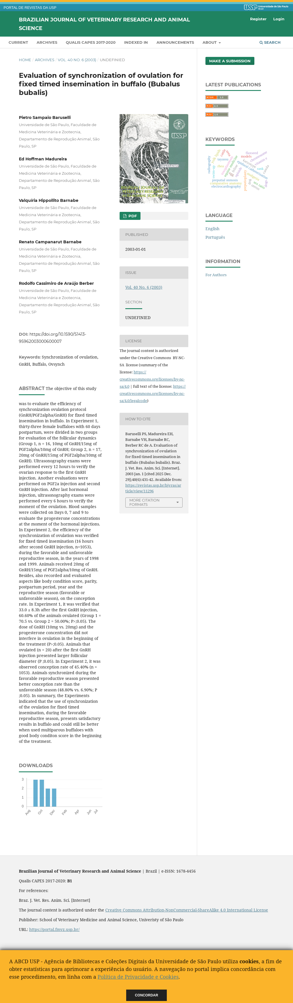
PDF (132, 216)
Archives (47, 42)
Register (258, 19)
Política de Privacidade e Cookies (138, 976)
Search (270, 42)
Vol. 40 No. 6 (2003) (77, 59)
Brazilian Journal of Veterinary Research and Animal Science (104, 23)
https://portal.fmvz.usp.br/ (54, 929)
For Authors (216, 274)
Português (215, 237)
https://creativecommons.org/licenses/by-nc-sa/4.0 (152, 379)
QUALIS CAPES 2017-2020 (91, 42)
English (212, 228)
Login (278, 19)
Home (25, 59)
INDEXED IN (136, 42)
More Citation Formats (144, 502)
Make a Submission (230, 61)
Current (18, 42)
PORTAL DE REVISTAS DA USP (30, 8)
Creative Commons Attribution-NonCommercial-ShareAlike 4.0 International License (186, 910)
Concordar (146, 995)
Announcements (175, 42)
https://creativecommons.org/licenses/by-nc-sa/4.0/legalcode (153, 393)
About (210, 42)
